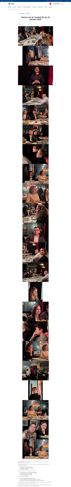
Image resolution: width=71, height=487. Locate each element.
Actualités (12, 9)
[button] (19, 24)
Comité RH (21, 461)
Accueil (9, 9)
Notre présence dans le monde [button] (8, 0)
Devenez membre (56, 3)
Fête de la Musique (24, 474)
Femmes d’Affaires (33, 472)
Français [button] (67, 0)
